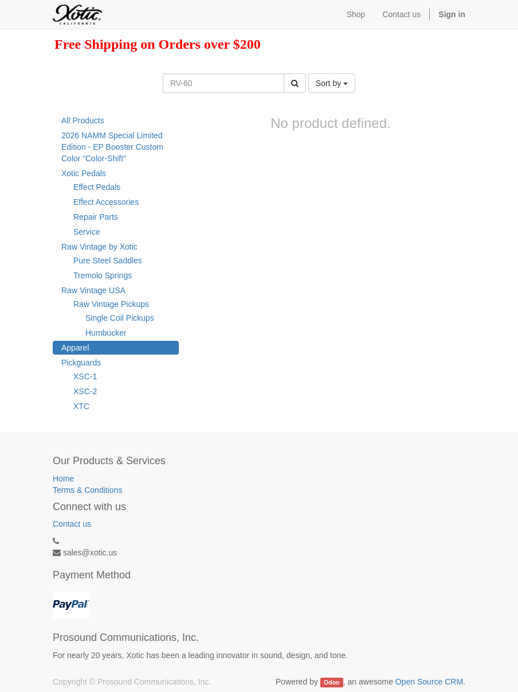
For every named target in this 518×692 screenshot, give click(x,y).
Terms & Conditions (87, 490)
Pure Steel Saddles (107, 260)
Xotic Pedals (83, 173)
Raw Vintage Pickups (111, 304)
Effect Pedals (96, 187)
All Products (82, 120)
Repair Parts (95, 216)
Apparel (75, 347)
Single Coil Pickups (119, 317)
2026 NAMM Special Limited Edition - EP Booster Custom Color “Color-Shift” (112, 147)
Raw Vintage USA (93, 290)
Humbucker (106, 332)
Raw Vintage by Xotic (99, 246)
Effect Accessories (106, 202)
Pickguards (81, 362)
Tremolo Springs (102, 275)
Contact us (72, 523)
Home (63, 478)
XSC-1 (85, 376)
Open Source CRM (429, 681)
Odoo (331, 682)
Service (86, 231)
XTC (81, 406)
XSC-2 (85, 391)
